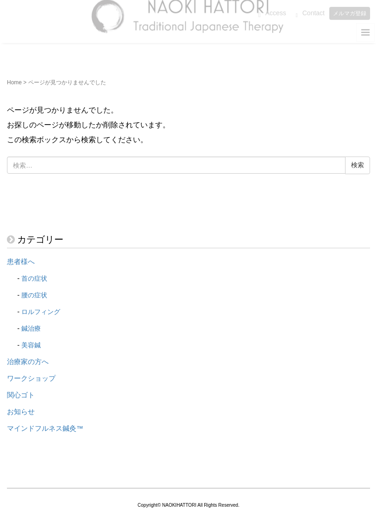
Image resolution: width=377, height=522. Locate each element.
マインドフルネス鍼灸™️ (45, 428)
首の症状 (34, 278)
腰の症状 (34, 295)
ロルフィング (40, 311)
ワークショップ (31, 378)
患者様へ (21, 261)
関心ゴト (21, 395)
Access (275, 10)
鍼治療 (31, 328)
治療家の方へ (28, 361)
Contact (313, 10)
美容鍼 (31, 345)
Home (14, 82)
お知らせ (21, 411)
